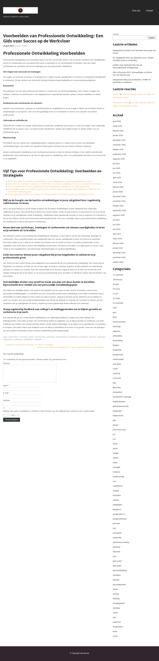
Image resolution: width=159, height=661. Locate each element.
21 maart (116, 298)
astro (115, 317)
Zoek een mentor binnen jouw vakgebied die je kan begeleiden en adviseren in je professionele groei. (49, 186)
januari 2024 (118, 248)
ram (114, 528)
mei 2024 (116, 229)
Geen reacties (22, 46)
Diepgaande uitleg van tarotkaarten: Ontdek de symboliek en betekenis (132, 81)
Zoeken (116, 34)
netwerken (50, 337)
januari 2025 (118, 192)
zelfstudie (38, 339)
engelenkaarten (119, 401)
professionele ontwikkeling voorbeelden (72, 337)
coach (115, 369)
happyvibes (117, 411)
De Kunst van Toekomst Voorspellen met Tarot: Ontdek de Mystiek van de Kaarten (71, 347)
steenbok (116, 552)
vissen (115, 613)
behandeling (118, 340)
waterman (117, 622)
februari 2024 (118, 243)
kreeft (115, 444)
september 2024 (119, 210)
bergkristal (117, 350)
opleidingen (117, 505)
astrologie (117, 326)
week (115, 631)
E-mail (6, 396)
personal (116, 523)
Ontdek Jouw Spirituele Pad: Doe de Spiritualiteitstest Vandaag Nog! (127, 66)
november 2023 (119, 257)
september (117, 538)
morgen (116, 491)
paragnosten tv (119, 514)
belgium (116, 345)
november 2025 (119, 145)
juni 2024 (116, 225)
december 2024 (119, 196)
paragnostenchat (119, 519)
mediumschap (118, 477)
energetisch (117, 392)
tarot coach (117, 561)
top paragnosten (119, 584)
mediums (116, 472)
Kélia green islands (120, 103)
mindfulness (118, 486)
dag (114, 383)
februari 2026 (118, 131)
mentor (31, 337)
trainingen (101, 337)
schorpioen (117, 533)
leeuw (115, 448)
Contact (149, 10)
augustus (116, 331)
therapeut (116, 575)
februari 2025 (118, 187)
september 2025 (119, 154)
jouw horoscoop (119, 430)
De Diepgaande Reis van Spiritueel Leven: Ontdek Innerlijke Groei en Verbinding (133, 59)
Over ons (136, 10)
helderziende (118, 416)
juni (114, 439)
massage (116, 467)
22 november (118, 303)
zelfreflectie (28, 339)
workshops (18, 339)
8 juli (115, 308)
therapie (116, 580)
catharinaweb (118, 359)
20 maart (116, 289)
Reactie (7, 363)
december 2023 (119, 253)
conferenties (13, 337)
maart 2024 (117, 239)
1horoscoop (117, 280)
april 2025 (117, 178)
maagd (115, 453)
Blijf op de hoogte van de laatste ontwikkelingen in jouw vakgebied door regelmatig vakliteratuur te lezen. (50, 181)
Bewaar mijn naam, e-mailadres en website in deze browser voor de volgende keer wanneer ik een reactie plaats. (49, 414)
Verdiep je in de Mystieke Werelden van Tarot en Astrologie (28, 345)
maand (115, 458)
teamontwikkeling (120, 570)
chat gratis (117, 364)
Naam (6, 389)
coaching (116, 373)
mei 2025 (116, 173)
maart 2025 (117, 182)
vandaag (116, 608)
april (114, 312)
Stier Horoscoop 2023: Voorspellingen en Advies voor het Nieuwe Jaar (132, 73)
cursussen (23, 337)
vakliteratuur (8, 339)
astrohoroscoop (119, 322)
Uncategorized (119, 603)
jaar (114, 420)
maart (115, 462)
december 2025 (119, 140)
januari (115, 425)
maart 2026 (117, 126)
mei (114, 481)
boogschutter (118, 355)
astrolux (116, 94)
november (117, 495)
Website (6, 403)
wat (114, 617)
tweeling (116, 599)
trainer (115, 589)
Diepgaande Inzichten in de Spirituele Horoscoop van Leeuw (134, 51)
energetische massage (122, 397)
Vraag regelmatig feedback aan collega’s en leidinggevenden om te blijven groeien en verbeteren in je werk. (51, 194)
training (116, 594)
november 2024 (119, 201)
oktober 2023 (118, 262)
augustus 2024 (119, 215)
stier (114, 556)
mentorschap (40, 337)
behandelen (117, 336)
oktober (116, 500)
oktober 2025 (118, 149)
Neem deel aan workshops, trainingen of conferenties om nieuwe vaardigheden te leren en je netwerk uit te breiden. (55, 184)
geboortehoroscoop (121, 406)
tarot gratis (117, 566)
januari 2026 (118, 135)
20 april (116, 284)
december (117, 387)
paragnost (117, 509)
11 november (118, 275)
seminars (92, 337)
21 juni (115, 294)
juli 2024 (116, 220)
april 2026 (117, 121)
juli (114, 434)
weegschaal (117, 627)
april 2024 (117, 234)
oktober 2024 (118, 206)
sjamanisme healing (121, 542)
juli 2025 (116, 164)
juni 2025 (116, 168)
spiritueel (116, 547)
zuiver (115, 636)
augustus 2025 (119, 159)
